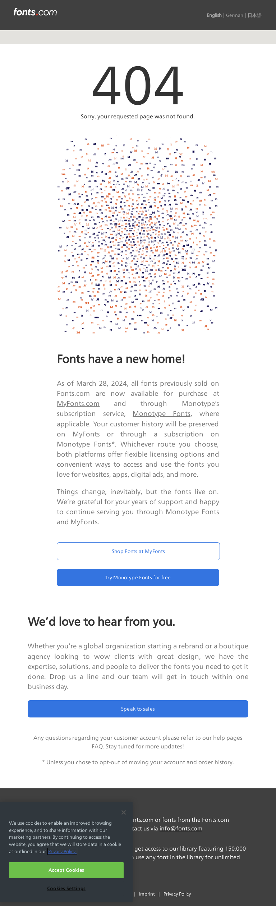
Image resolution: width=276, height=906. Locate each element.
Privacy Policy (177, 894)
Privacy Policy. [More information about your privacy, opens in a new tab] (62, 851)
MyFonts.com (78, 403)
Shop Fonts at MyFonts (138, 551)
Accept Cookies (66, 870)
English (214, 15)
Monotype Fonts (161, 413)
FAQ (97, 746)
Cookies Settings (66, 888)
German (234, 15)
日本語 (255, 15)
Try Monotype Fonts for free (138, 577)
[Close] (124, 812)
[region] (66, 852)
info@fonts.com (181, 828)
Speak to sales (138, 709)
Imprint (147, 894)
